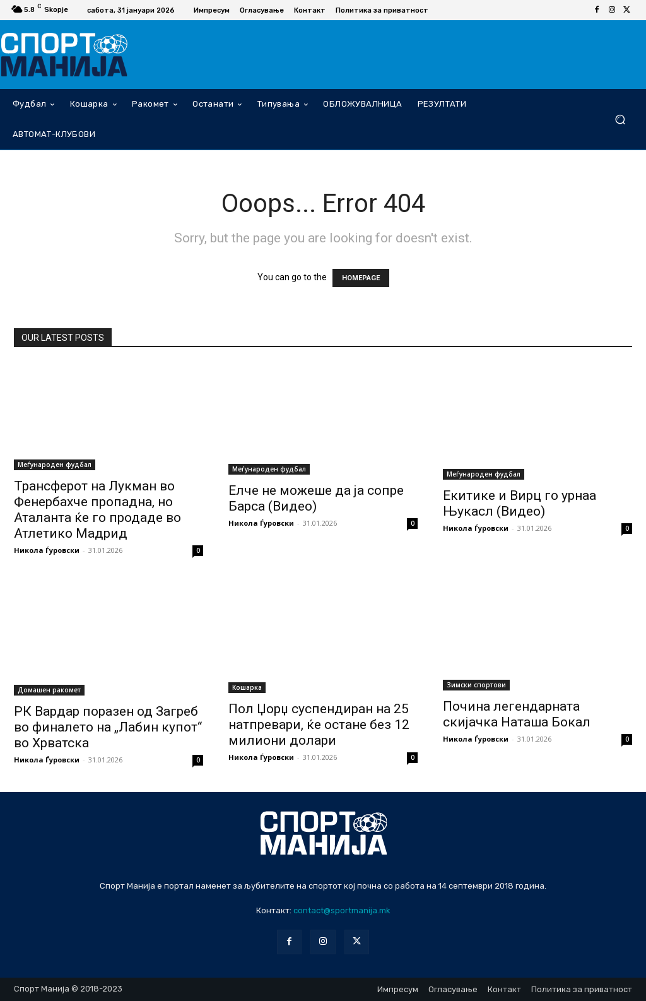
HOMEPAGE (361, 278)
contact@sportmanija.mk (342, 910)
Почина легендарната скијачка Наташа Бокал (516, 714)
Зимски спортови (476, 684)
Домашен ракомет (49, 689)
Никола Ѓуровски (46, 550)
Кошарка (247, 687)
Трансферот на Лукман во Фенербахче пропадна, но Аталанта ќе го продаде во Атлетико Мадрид (97, 509)
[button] (620, 119)
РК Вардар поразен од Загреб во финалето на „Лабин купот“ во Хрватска (108, 727)
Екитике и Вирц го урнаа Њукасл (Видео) (519, 503)
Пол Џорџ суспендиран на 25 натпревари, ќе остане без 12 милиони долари (318, 724)
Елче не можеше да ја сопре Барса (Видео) (316, 498)
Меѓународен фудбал (54, 464)
